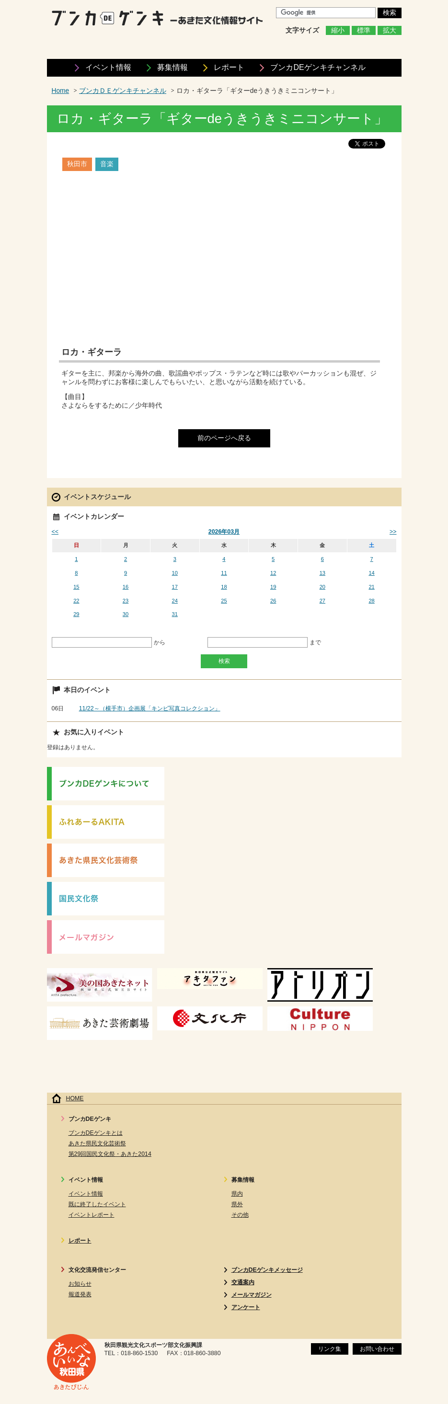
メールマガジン (251, 1294)
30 (125, 614)
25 (224, 601)
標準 (363, 30)
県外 (237, 1204)
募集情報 (172, 67)
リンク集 (329, 1349)
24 (175, 601)
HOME (75, 1098)
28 (371, 601)
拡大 (389, 30)
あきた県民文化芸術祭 (97, 1143)
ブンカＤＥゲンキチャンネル (122, 90)
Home (60, 90)
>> (393, 531)
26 (273, 601)
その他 (240, 1214)
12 (273, 573)
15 (76, 587)
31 (175, 614)
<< (55, 531)
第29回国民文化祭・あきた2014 (110, 1154)
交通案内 (242, 1282)
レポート (229, 67)
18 (224, 587)
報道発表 (80, 1294)
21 (371, 587)
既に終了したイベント (97, 1204)
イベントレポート (92, 1214)
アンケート (245, 1307)
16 (125, 587)
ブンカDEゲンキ (317, 67)
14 (371, 573)
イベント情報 (108, 67)
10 (175, 573)
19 (273, 587)
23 (125, 601)
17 (175, 587)
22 (76, 601)
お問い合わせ (377, 1349)
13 (322, 573)
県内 (237, 1193)
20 (322, 587)
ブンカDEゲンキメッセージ (267, 1270)
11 (224, 573)
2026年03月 (224, 531)
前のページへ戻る (224, 438)
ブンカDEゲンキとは (96, 1133)
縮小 (338, 30)
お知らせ (80, 1283)
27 (322, 601)
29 (76, 614)
